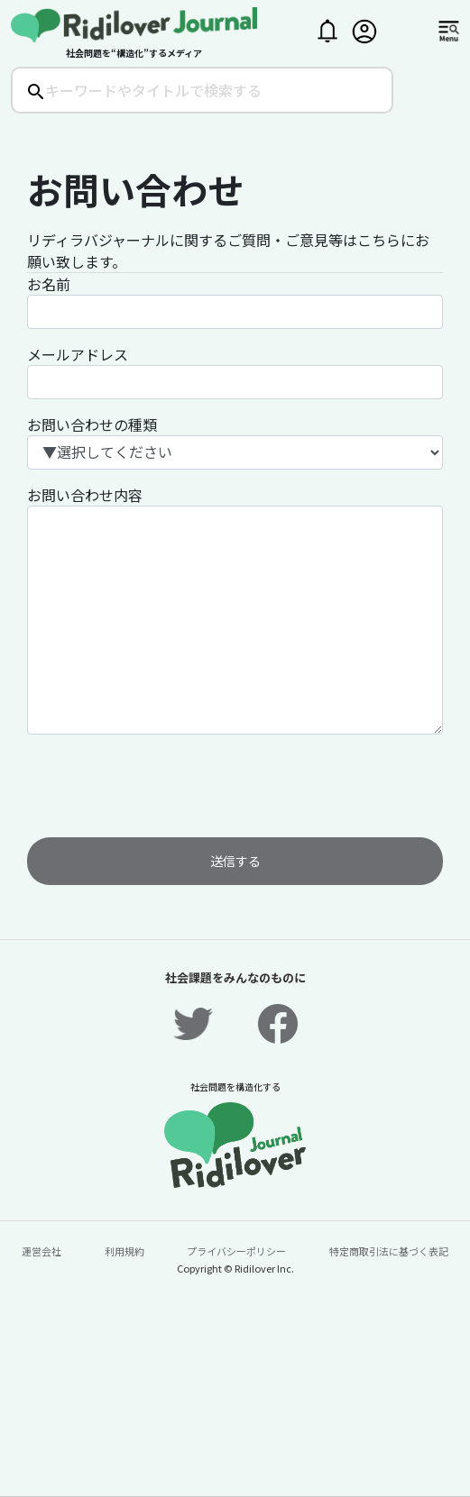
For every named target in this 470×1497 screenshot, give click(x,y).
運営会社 (41, 1251)
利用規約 (124, 1251)
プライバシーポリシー (236, 1251)
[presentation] (164, 784)
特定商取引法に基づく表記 (388, 1251)
